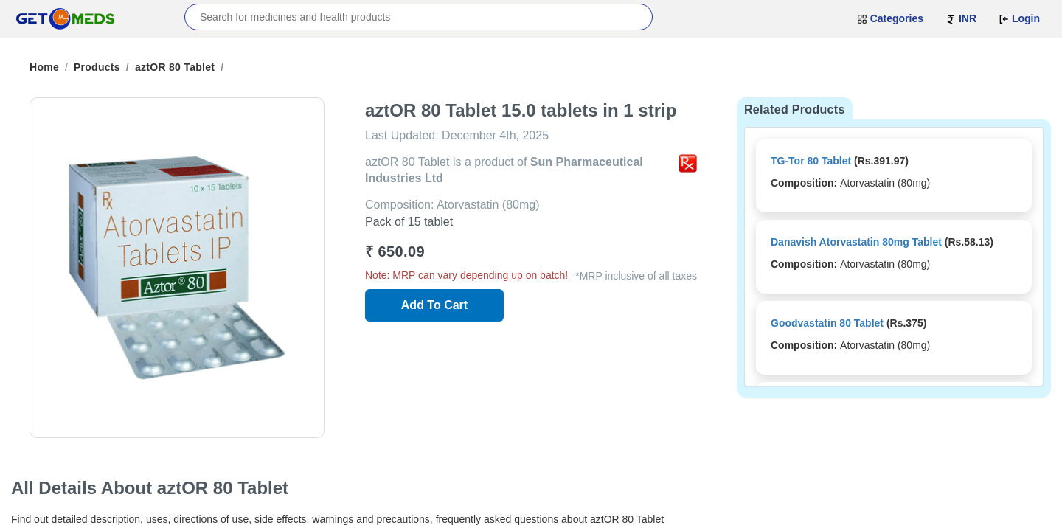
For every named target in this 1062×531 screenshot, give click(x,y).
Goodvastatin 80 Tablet (827, 323)
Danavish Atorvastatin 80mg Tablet (856, 242)
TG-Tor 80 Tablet (811, 161)
